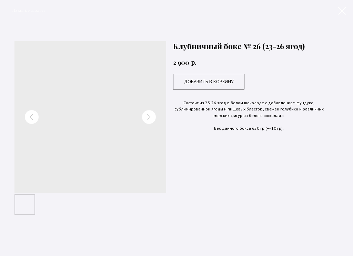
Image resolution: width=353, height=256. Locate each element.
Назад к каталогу (29, 10)
